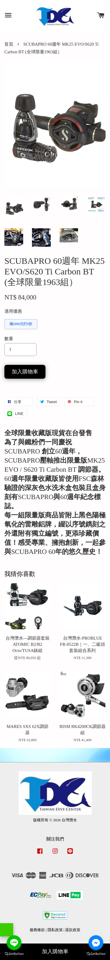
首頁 (8, 44)
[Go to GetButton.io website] (96, 954)
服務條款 (37, 930)
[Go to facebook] (96, 942)
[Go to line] (14, 942)
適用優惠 (13, 311)
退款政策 (72, 930)
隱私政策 (55, 930)
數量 (8, 338)
